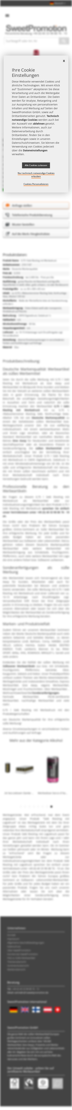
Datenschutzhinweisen (26, 142)
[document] (36, 124)
